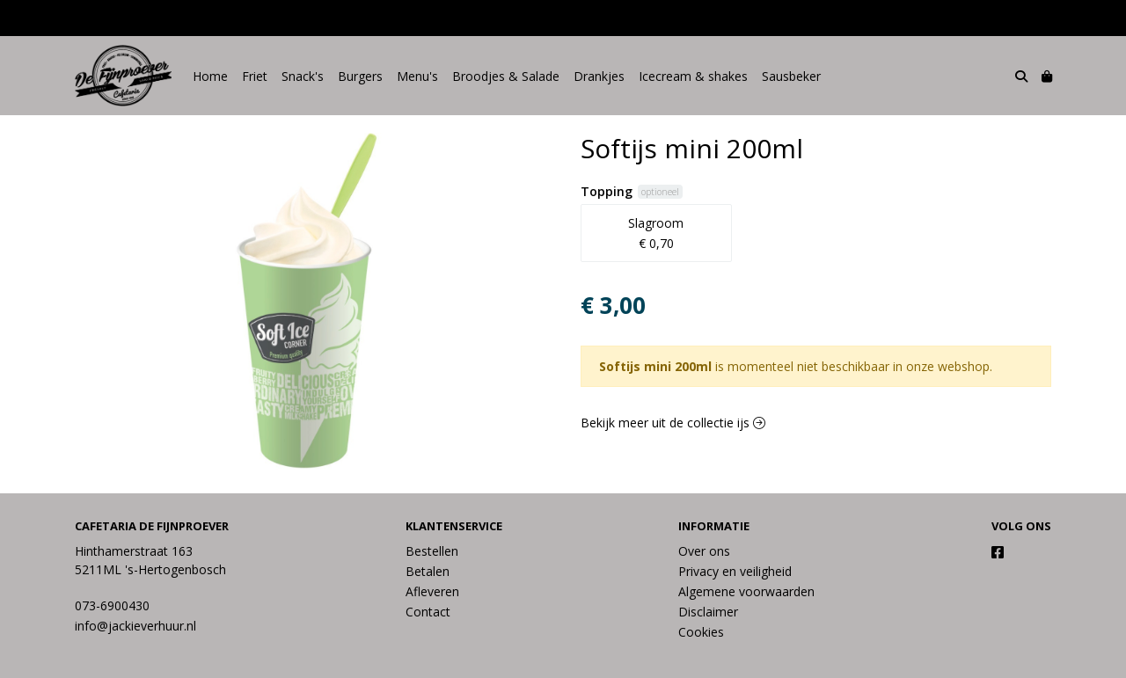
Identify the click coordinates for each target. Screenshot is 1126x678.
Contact (428, 611)
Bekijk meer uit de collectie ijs (673, 422)
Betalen (428, 571)
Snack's (303, 76)
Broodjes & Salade (505, 76)
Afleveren (432, 591)
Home (210, 76)
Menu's (417, 76)
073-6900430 (112, 605)
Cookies (701, 631)
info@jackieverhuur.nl (135, 625)
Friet (254, 76)
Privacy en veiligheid (735, 571)
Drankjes (599, 76)
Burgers (360, 76)
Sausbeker (791, 76)
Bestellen (432, 551)
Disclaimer (708, 611)
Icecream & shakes (693, 76)
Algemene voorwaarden (746, 591)
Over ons (704, 551)
